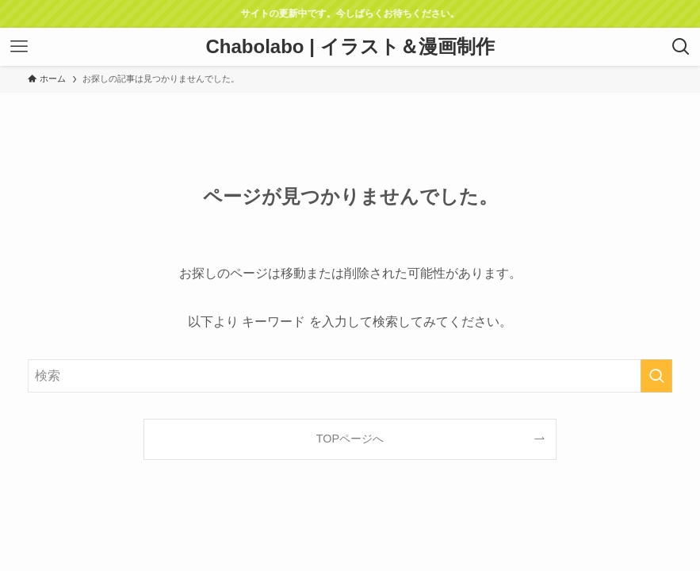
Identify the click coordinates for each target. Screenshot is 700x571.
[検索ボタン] (681, 47)
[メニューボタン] (19, 47)
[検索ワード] (349, 376)
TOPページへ (350, 438)
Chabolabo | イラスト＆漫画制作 (349, 46)
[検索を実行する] (656, 376)
